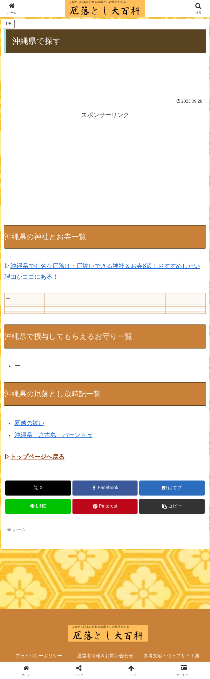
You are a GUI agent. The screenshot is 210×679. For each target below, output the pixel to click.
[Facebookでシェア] (105, 488)
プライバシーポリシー (38, 655)
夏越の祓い (29, 423)
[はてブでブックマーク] (172, 488)
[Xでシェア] (38, 488)
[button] (172, 506)
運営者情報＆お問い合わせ (105, 655)
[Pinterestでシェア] (105, 506)
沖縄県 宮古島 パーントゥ (53, 435)
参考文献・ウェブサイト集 (172, 655)
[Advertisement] (105, 71)
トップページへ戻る (37, 456)
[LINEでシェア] (38, 506)
